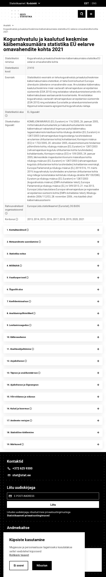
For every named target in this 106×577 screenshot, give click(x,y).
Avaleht (7, 25)
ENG (94, 3)
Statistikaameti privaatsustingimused (28, 515)
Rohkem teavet (19, 555)
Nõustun (42, 565)
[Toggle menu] (91, 13)
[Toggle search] (81, 13)
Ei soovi (19, 565)
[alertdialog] (44, 554)
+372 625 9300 (22, 468)
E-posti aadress (24, 496)
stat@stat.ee (21, 475)
